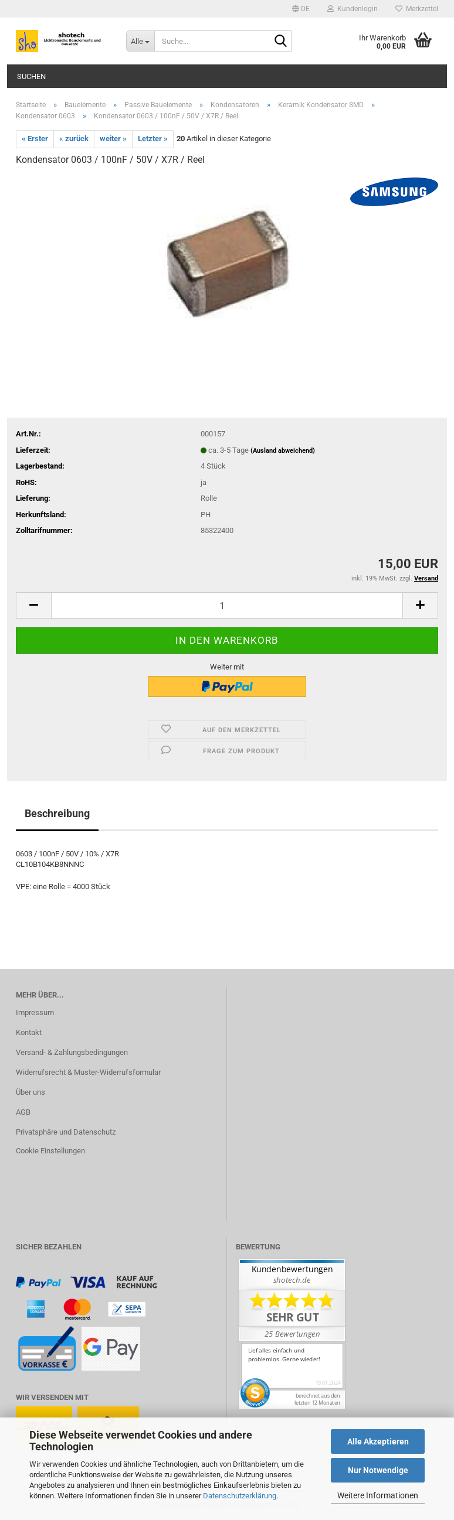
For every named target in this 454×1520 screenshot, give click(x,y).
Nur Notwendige (378, 1470)
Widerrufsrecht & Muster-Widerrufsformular (88, 1072)
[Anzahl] (227, 605)
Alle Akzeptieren (378, 1441)
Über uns (30, 1092)
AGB (23, 1112)
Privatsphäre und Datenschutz (66, 1132)
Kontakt (29, 1032)
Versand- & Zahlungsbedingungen (72, 1052)
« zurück (74, 138)
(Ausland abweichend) (282, 451)
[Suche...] (140, 41)
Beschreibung (57, 813)
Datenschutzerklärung (239, 1495)
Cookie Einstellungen (50, 1150)
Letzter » (153, 138)
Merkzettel (416, 9)
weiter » (113, 138)
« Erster (35, 138)
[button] (301, 9)
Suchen (31, 76)
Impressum (35, 1012)
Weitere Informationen (377, 1495)
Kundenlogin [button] (352, 9)
